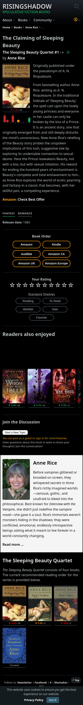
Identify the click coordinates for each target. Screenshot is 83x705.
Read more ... (13, 544)
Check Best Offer (31, 199)
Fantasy (8, 213)
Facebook (41, 682)
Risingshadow (27, 8)
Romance (25, 213)
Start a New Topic (15, 432)
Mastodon (60, 682)
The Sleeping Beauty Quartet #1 (30, 52)
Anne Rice (16, 57)
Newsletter (24, 682)
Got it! (52, 700)
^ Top (75, 680)
